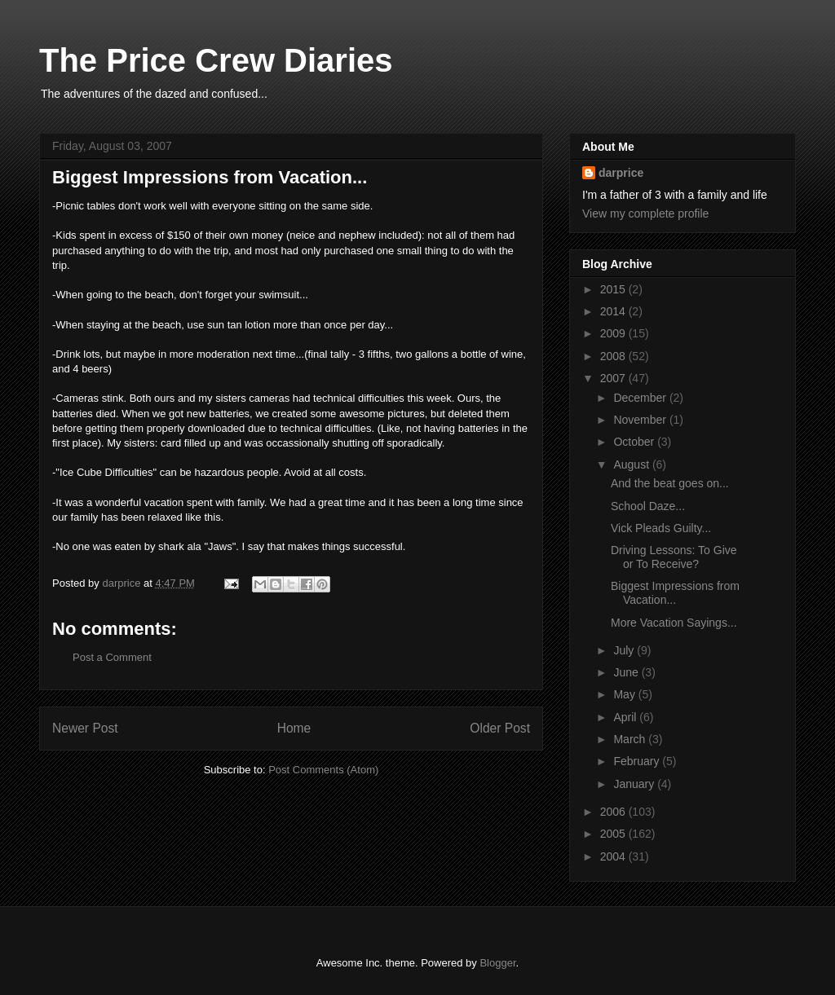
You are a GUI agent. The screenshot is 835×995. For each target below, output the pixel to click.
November (641, 419)
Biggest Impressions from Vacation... (675, 592)
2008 (614, 356)
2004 (614, 856)
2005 (614, 833)
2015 (614, 289)
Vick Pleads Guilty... (661, 528)
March (630, 739)
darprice (621, 172)
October (635, 441)
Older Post (500, 728)
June (627, 672)
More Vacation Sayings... (674, 622)
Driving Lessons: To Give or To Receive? (674, 557)
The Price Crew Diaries (216, 60)
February (637, 761)
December (641, 397)
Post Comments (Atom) (323, 770)
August (632, 464)
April (626, 717)
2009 (614, 333)
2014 (614, 311)
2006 (614, 811)
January (635, 783)
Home (294, 728)
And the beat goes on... (670, 483)
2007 (614, 378)
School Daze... (648, 506)
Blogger (497, 963)
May (625, 694)
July (625, 650)
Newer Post (85, 728)
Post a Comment (112, 657)
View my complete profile (645, 213)
